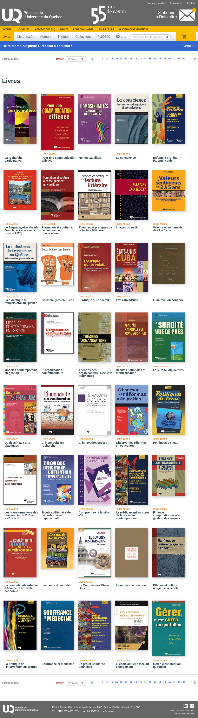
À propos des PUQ (44, 29)
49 (184, 58)
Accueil (7, 29)
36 (154, 58)
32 (135, 58)
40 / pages (73, 59)
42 (174, 58)
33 (140, 58)
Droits (64, 29)
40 (169, 58)
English (191, 3)
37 (159, 58)
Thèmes (64, 36)
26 (116, 58)
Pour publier (106, 29)
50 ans (121, 36)
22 (111, 58)
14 (106, 58)
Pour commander (83, 29)
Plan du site (176, 3)
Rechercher (168, 36)
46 (179, 58)
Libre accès (25, 36)
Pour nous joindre (156, 3)
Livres (6, 36)
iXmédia (190, 713)
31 (131, 58)
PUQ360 (104, 36)
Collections (83, 36)
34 (145, 58)
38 (164, 58)
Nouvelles (23, 29)
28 (121, 58)
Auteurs (46, 36)
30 (126, 58)
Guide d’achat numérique (133, 29)
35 (150, 58)
